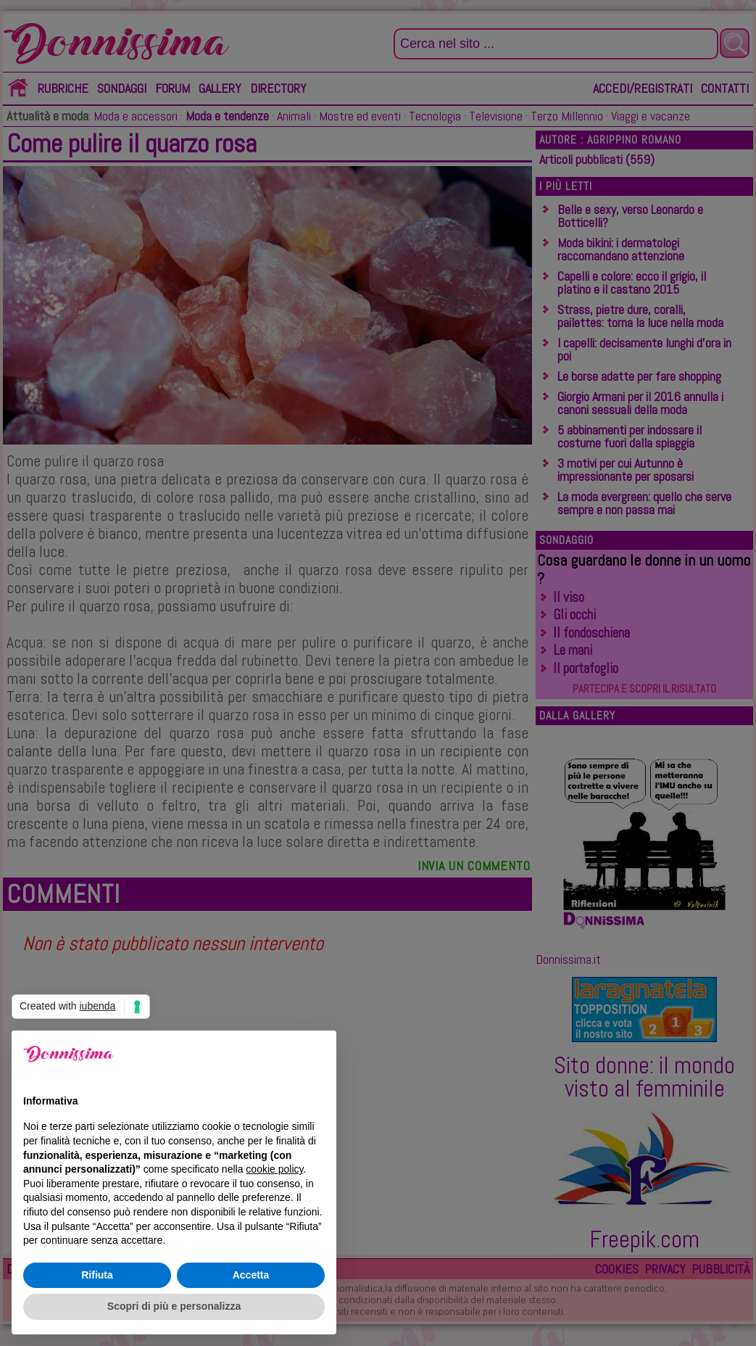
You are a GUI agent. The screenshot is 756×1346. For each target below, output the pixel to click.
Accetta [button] (251, 1275)
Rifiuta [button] (97, 1275)
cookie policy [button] (274, 1169)
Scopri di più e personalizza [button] (174, 1306)
